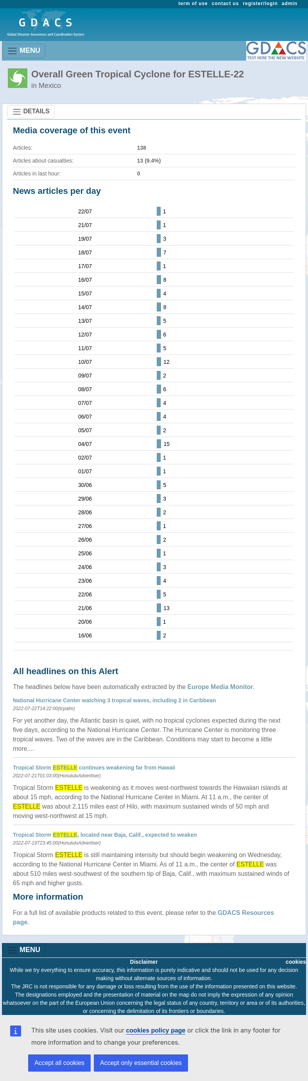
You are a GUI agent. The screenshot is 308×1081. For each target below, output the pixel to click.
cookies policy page (155, 1030)
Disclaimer (144, 962)
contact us (225, 3)
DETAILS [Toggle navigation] (31, 111)
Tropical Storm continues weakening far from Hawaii (94, 767)
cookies (296, 962)
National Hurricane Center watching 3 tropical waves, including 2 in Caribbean (114, 700)
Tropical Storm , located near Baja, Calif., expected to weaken (105, 835)
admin (289, 3)
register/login (260, 3)
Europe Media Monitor (220, 687)
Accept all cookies (59, 1063)
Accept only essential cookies (141, 1063)
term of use (193, 3)
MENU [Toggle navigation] (23, 51)
